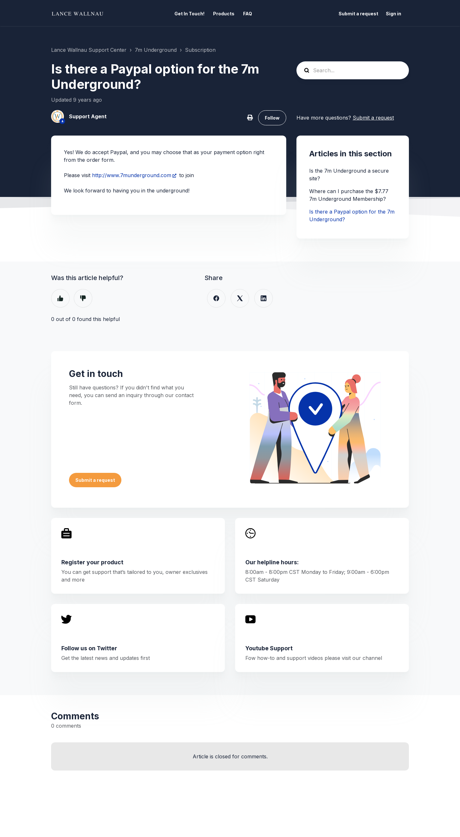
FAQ (247, 13)
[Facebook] (216, 298)
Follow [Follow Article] (272, 118)
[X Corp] (240, 298)
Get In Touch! (189, 13)
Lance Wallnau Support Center (88, 50)
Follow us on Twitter (89, 648)
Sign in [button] (393, 13)
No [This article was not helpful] (83, 298)
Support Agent (88, 116)
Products (223, 13)
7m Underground (156, 50)
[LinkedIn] (263, 298)
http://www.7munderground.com (131, 175)
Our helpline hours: (272, 562)
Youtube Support (269, 648)
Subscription (200, 50)
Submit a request (358, 13)
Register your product (92, 562)
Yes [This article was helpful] (60, 298)
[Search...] (352, 70)
